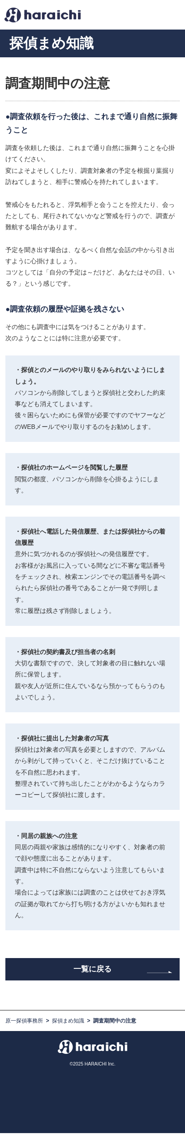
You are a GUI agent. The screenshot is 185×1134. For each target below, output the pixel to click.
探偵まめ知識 (68, 1022)
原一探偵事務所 (24, 1022)
